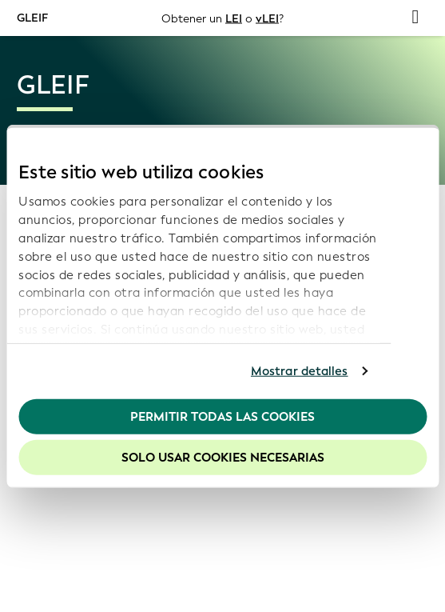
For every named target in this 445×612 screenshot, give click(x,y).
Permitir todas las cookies (222, 416)
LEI (233, 18)
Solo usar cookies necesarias (222, 458)
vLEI (267, 18)
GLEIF (32, 17)
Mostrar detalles (299, 371)
